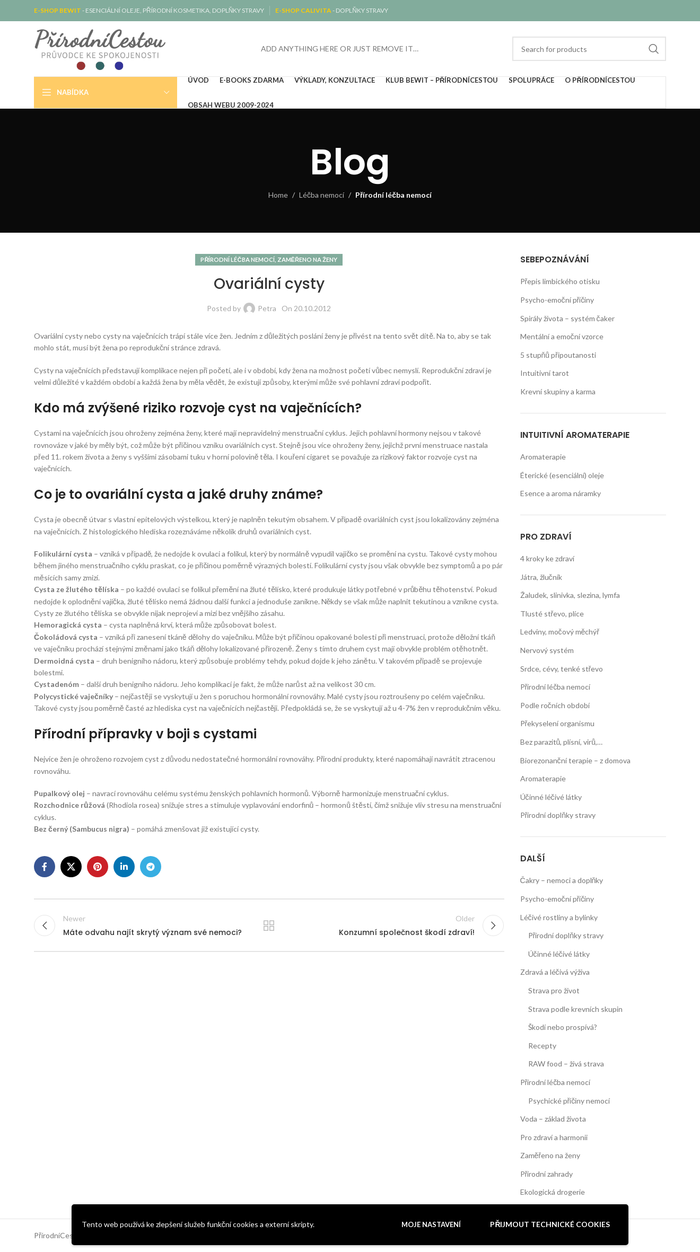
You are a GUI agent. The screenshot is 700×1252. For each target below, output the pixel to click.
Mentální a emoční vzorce (561, 336)
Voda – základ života (553, 1118)
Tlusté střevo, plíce (552, 613)
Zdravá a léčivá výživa (555, 971)
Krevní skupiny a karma (558, 391)
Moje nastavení (431, 1224)
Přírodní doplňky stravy (558, 814)
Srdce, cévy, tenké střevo (561, 668)
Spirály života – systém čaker (567, 318)
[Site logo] (100, 47)
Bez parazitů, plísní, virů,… (561, 741)
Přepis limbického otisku (560, 281)
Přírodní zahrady (546, 1173)
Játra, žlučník (541, 576)
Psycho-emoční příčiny (557, 299)
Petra (267, 308)
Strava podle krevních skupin (575, 1008)
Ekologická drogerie (552, 1191)
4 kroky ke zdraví (547, 558)
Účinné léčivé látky (551, 796)
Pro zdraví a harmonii (554, 1137)
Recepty (542, 1045)
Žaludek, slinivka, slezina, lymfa (570, 594)
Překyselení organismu (557, 723)
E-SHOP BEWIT (58, 10)
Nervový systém (547, 650)
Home (278, 194)
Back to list (269, 925)
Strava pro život (554, 990)
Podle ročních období (555, 705)
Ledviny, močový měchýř (559, 631)
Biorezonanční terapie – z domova (575, 760)
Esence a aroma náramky (560, 493)
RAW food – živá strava (566, 1063)
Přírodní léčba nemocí (393, 194)
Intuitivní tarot (544, 372)
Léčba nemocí (321, 194)
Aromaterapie (543, 456)
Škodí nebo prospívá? (562, 1026)
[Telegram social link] (150, 866)
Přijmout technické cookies (550, 1224)
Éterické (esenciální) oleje (562, 475)
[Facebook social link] (44, 866)
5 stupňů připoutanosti (558, 354)
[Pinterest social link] (97, 866)
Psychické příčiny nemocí (569, 1100)
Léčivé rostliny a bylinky (559, 917)
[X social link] (71, 866)
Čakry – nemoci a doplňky (561, 880)
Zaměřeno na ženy (307, 259)
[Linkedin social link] (124, 866)
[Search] (589, 49)
